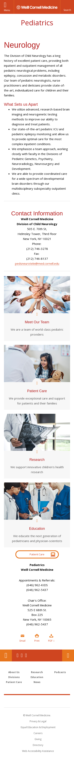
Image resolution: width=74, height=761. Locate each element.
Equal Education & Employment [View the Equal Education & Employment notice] (38, 727)
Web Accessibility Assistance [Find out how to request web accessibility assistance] (38, 751)
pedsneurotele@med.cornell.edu (37, 263)
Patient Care (37, 554)
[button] (67, 7)
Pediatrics (37, 23)
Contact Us (68, 655)
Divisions (14, 677)
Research (37, 672)
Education (37, 677)
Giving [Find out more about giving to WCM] (38, 739)
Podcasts (60, 672)
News (37, 682)
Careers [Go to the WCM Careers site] (38, 733)
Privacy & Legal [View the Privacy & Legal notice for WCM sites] (38, 721)
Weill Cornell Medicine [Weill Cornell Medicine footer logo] (37, 701)
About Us (14, 672)
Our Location (6, 655)
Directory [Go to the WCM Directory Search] (38, 745)
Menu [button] (7, 10)
